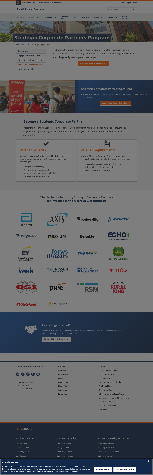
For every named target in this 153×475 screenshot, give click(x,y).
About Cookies (103, 469)
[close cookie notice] (148, 461)
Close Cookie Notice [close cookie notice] (125, 469)
